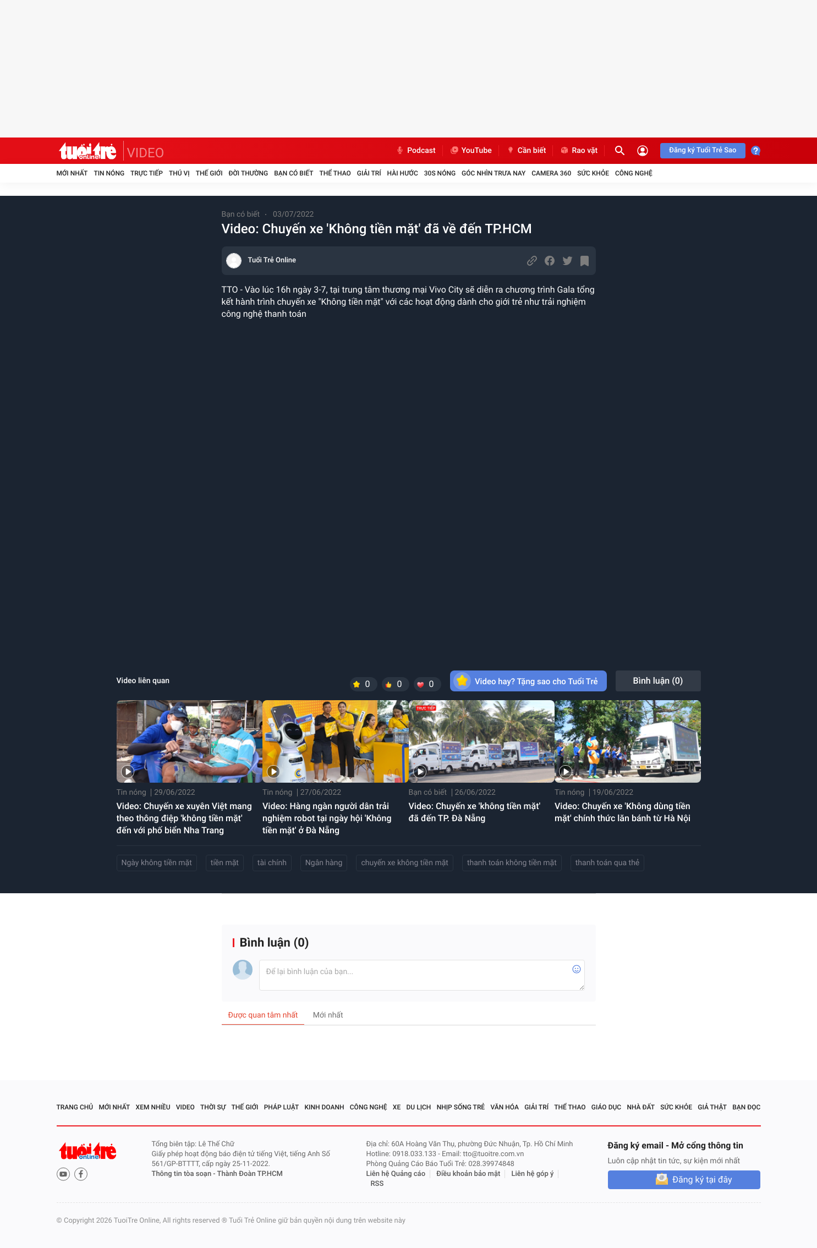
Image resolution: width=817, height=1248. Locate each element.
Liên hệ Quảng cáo (396, 1174)
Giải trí (369, 173)
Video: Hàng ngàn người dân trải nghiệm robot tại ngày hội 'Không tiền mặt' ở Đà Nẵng (326, 818)
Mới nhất (72, 173)
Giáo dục (606, 1107)
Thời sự (213, 1107)
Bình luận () (658, 680)
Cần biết (526, 150)
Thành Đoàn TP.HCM (250, 1174)
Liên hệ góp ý (533, 1174)
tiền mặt (225, 863)
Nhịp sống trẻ (461, 1107)
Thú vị (179, 173)
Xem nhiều (153, 1107)
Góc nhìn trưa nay (493, 173)
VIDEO (146, 153)
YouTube (470, 150)
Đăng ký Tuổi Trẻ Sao (702, 150)
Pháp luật (281, 1107)
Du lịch (419, 1107)
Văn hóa (504, 1107)
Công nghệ (633, 173)
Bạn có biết (293, 173)
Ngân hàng (324, 863)
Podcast (415, 150)
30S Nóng (440, 173)
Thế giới (209, 173)
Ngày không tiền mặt (157, 863)
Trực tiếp (146, 173)
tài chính (272, 863)
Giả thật (712, 1107)
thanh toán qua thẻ (607, 863)
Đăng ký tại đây (702, 1179)
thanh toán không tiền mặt (512, 863)
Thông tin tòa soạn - (184, 1174)
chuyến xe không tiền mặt (404, 863)
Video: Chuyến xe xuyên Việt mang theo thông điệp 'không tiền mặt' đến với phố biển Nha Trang (184, 818)
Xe (397, 1107)
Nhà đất (641, 1107)
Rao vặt (578, 150)
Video (185, 1107)
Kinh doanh (324, 1107)
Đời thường (248, 173)
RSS (377, 1184)
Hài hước (402, 173)
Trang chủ (75, 1107)
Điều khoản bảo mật (468, 1174)
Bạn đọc (746, 1107)
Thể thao (334, 173)
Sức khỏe (593, 173)
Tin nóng (109, 173)
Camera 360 (551, 173)
